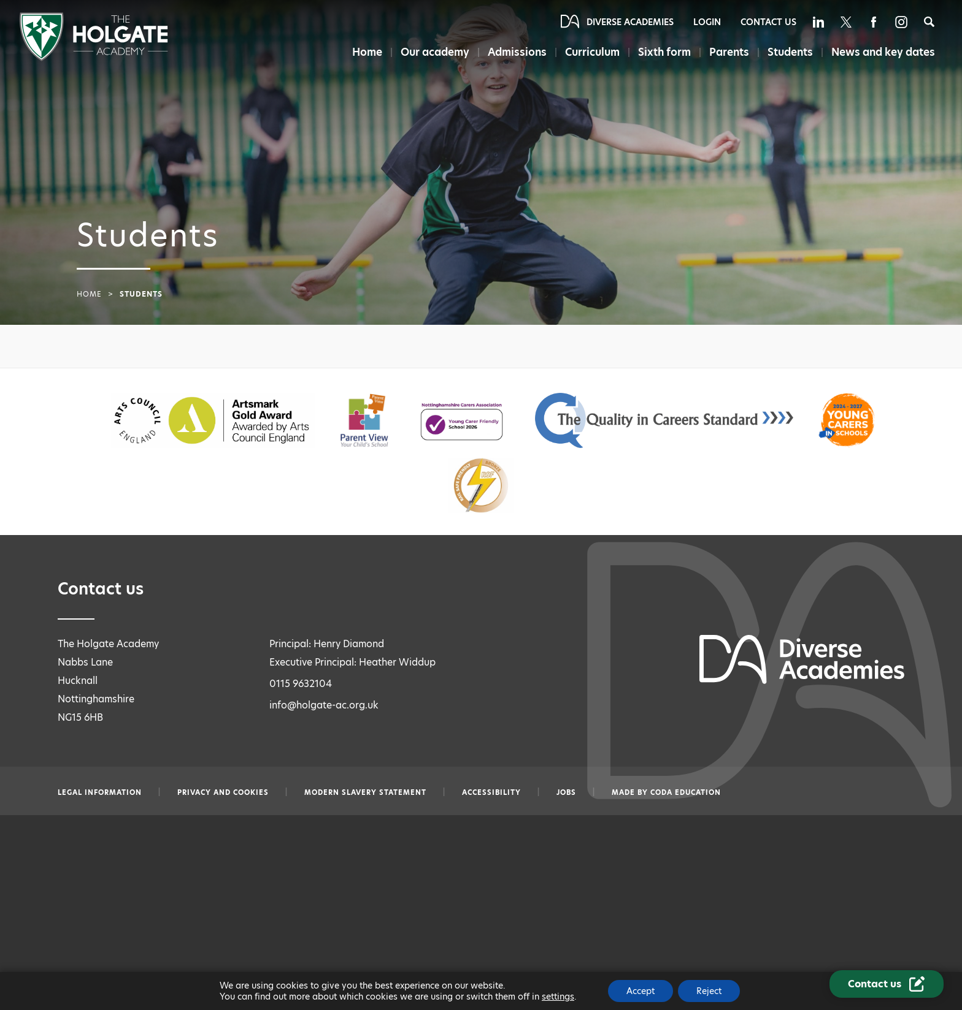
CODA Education (685, 792)
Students (790, 52)
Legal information (100, 792)
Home (367, 52)
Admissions (517, 52)
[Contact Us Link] (886, 984)
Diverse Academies (630, 22)
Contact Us (768, 22)
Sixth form (664, 52)
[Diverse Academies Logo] (93, 58)
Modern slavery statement (365, 792)
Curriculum (592, 52)
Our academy (435, 52)
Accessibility (491, 792)
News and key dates (883, 52)
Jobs (566, 792)
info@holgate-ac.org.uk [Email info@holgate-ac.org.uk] (324, 705)
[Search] (929, 22)
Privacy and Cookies (223, 792)
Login (707, 22)
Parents (729, 52)
